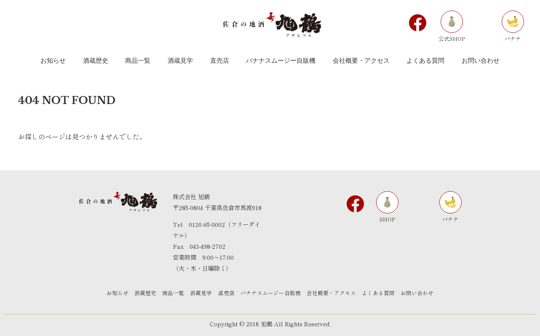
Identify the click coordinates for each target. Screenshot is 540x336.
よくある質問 (385, 293)
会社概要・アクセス (336, 293)
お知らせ (108, 293)
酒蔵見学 (199, 293)
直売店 (226, 293)
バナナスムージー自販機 (273, 293)
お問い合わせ (427, 293)
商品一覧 (168, 293)
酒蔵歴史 (138, 293)
